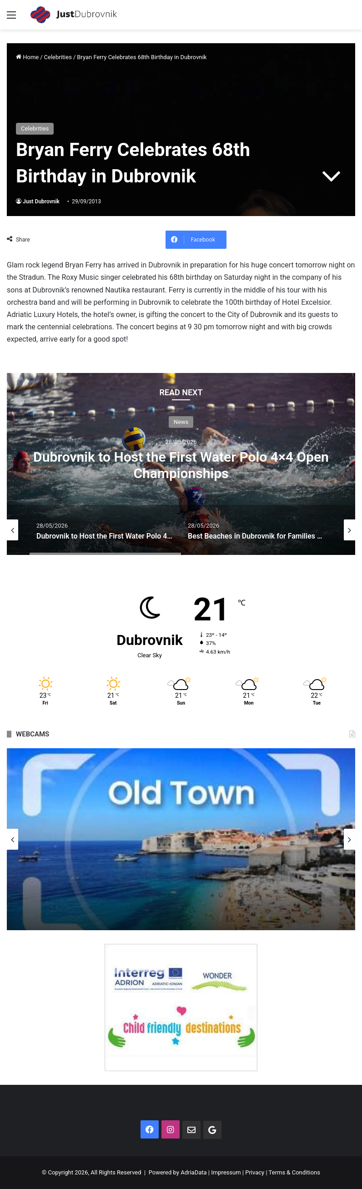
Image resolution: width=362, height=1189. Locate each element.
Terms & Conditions (294, 1172)
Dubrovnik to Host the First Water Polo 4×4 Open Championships (181, 464)
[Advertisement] (181, 97)
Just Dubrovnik (41, 201)
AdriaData (193, 1172)
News (181, 421)
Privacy (254, 1172)
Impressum (226, 1172)
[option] (181, 464)
